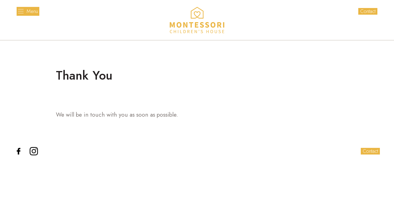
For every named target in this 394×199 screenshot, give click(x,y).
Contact (367, 11)
